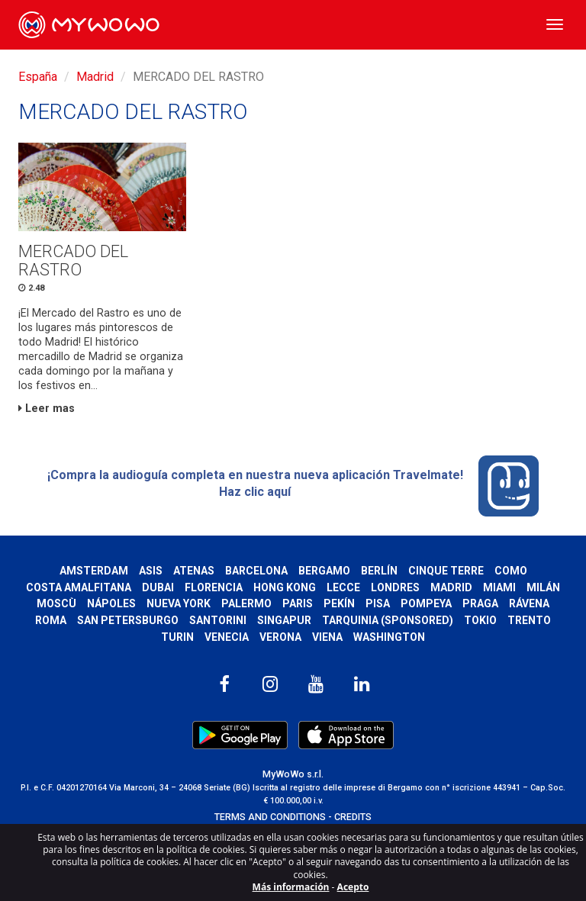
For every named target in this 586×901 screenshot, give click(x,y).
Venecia (226, 637)
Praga (480, 603)
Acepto (353, 886)
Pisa (377, 603)
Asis (151, 571)
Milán (543, 587)
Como (510, 571)
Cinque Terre (446, 571)
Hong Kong (284, 587)
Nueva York (178, 603)
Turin (177, 637)
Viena (327, 637)
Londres (395, 587)
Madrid (95, 76)
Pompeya (426, 603)
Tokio (480, 620)
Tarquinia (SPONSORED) (387, 620)
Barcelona (256, 571)
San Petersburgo (128, 620)
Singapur (284, 620)
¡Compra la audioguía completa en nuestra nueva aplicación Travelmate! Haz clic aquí (293, 485)
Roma (50, 620)
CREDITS (353, 816)
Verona (280, 637)
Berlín (379, 571)
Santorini (217, 620)
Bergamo (324, 571)
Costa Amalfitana (78, 587)
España (37, 76)
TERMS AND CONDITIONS (270, 816)
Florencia (214, 587)
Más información (291, 886)
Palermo (246, 603)
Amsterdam (94, 571)
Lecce (343, 587)
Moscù (56, 603)
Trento (529, 620)
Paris (297, 603)
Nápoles (111, 603)
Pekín (339, 603)
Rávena (529, 603)
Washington (389, 637)
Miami (499, 587)
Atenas (193, 571)
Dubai (158, 587)
